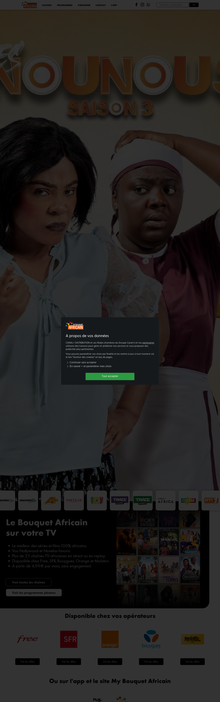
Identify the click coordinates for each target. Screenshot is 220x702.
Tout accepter (110, 376)
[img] (68, 363)
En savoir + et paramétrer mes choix (89, 366)
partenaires (148, 343)
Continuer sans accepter (81, 362)
